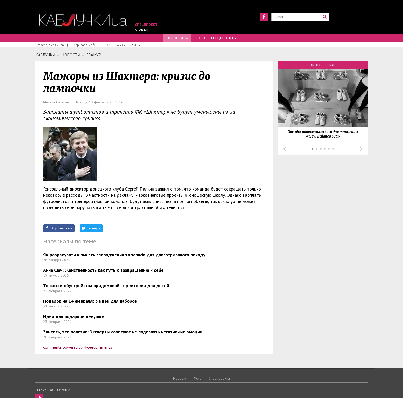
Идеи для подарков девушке (73, 316)
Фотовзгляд (323, 64)
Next (361, 148)
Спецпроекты (224, 37)
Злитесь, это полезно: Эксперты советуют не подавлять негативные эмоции (123, 332)
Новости (177, 37)
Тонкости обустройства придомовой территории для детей (106, 285)
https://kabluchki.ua (82, 20)
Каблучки (45, 54)
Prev (284, 148)
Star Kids (143, 30)
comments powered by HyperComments (77, 347)
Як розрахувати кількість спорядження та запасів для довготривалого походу (124, 255)
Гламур (93, 54)
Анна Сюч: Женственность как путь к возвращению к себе (103, 270)
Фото (199, 37)
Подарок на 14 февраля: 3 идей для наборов (90, 301)
